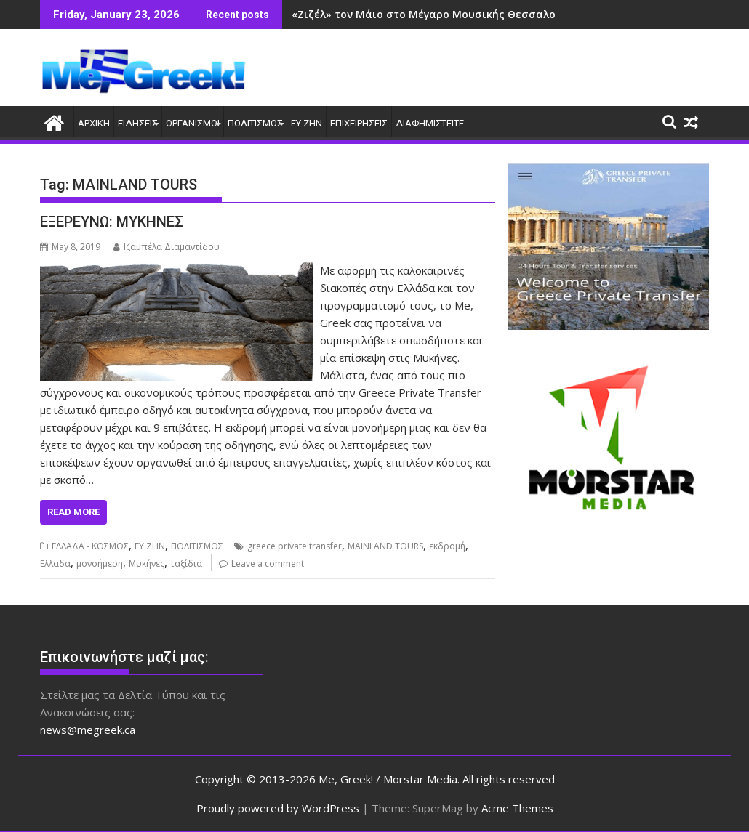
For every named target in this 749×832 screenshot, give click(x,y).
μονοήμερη (99, 563)
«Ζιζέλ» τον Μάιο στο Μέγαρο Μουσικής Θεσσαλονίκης (438, 14)
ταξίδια (186, 563)
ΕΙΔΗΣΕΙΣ (138, 123)
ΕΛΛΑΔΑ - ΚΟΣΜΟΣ (90, 546)
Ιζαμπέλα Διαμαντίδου (166, 247)
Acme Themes (517, 808)
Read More (73, 511)
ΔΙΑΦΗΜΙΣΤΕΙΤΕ (430, 123)
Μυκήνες (146, 563)
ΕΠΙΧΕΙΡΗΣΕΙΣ (359, 123)
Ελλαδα (55, 563)
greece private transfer (294, 546)
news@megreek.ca (87, 729)
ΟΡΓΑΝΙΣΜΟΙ (193, 123)
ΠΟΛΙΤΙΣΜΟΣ (255, 123)
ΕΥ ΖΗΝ (306, 123)
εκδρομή (447, 546)
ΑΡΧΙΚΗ (94, 123)
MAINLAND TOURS (385, 546)
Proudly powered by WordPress (277, 808)
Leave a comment (267, 563)
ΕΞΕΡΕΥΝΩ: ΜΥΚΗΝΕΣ (111, 221)
